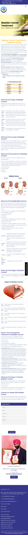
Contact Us (14, 477)
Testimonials (3, 509)
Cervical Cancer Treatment (7, 528)
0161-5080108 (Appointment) (8, 498)
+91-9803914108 (6, 1)
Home (2, 28)
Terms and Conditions (5, 504)
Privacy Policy (4, 506)
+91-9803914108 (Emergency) (8, 496)
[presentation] (11, 427)
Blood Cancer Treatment (6, 526)
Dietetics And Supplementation (7, 516)
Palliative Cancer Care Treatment (8, 520)
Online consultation (26, 269)
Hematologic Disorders (6, 518)
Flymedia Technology (18, 533)
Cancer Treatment (5, 514)
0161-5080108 (19, 1)
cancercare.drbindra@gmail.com (9, 3)
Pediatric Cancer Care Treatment (8, 522)
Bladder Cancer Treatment (6, 524)
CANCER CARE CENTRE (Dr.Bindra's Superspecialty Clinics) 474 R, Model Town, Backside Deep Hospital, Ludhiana (14, 493)
